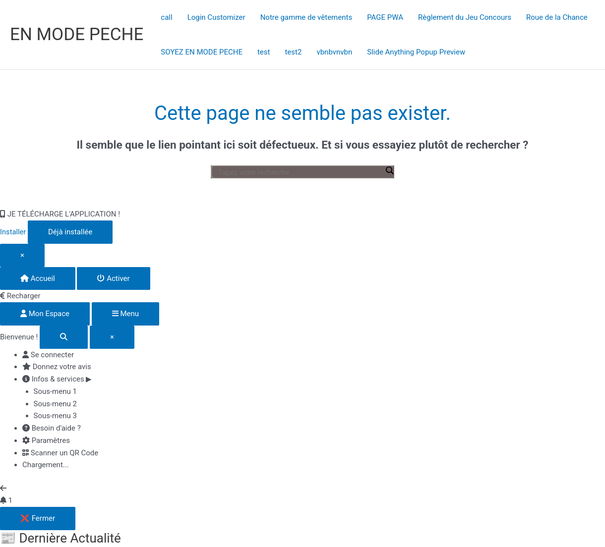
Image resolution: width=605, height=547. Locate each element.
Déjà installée (71, 231)
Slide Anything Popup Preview (416, 52)
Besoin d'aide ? (51, 428)
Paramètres (46, 440)
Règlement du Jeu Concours (464, 17)
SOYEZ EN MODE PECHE (201, 52)
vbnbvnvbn (334, 52)
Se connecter (48, 354)
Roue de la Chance (557, 17)
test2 (293, 52)
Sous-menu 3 (55, 415)
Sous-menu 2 (55, 403)
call (166, 17)
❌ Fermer (37, 518)
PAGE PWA (385, 17)
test (263, 52)
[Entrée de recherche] (300, 172)
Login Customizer (216, 17)
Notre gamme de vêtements (306, 17)
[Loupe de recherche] (389, 170)
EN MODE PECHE (76, 34)
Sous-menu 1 (55, 391)
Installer (13, 231)
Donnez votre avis (56, 366)
